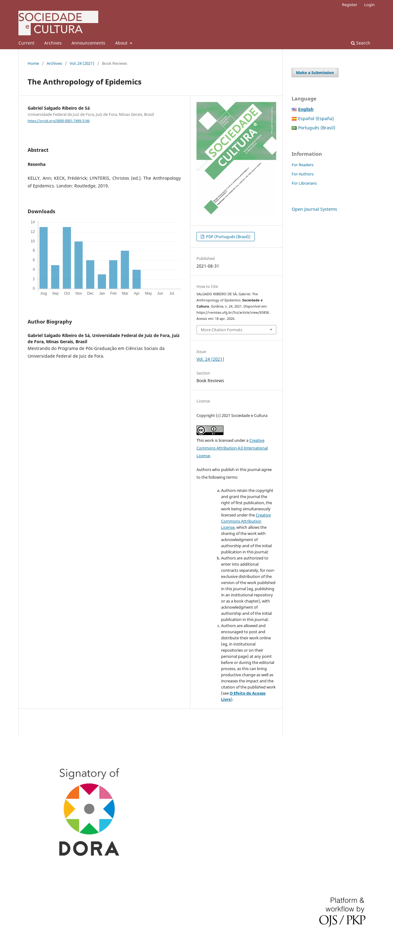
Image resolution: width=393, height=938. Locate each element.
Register (349, 4)
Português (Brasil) (316, 128)
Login (369, 4)
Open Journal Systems (314, 209)
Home (33, 63)
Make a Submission (315, 72)
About (122, 43)
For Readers (302, 164)
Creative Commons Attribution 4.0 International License (232, 448)
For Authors (302, 174)
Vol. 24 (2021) (82, 63)
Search (360, 43)
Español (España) (316, 118)
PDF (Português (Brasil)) (228, 236)
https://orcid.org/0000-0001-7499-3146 (59, 121)
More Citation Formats (221, 329)
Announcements (88, 43)
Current (26, 43)
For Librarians (304, 183)
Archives (53, 43)
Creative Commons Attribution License (246, 521)
